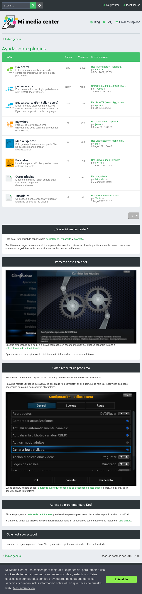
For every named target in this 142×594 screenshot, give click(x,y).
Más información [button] (24, 588)
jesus (98, 124)
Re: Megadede (99, 176)
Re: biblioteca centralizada (105, 195)
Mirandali (100, 179)
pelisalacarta (24, 86)
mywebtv (21, 121)
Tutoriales (22, 196)
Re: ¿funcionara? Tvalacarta (106, 66)
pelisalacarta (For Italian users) (36, 102)
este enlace (125, 520)
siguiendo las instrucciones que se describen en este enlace (70, 487)
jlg (96, 143)
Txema (99, 88)
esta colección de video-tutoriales (23, 348)
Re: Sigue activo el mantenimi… (108, 140)
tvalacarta (22, 67)
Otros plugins (24, 176)
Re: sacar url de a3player (104, 121)
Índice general (11, 555)
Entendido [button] (121, 579)
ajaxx (98, 105)
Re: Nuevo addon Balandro (105, 160)
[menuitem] (131, 5)
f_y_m (98, 162)
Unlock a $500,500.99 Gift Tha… (108, 86)
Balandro (21, 160)
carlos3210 (101, 69)
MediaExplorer (25, 141)
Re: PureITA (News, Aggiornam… (109, 102)
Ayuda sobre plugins (24, 48)
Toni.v (98, 198)
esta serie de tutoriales (40, 514)
